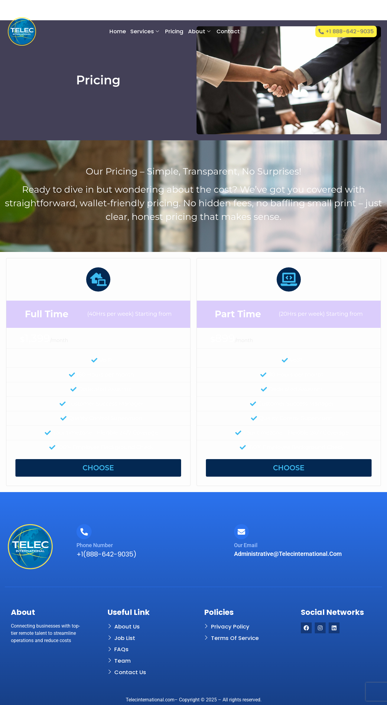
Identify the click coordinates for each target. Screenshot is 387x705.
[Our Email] (241, 531)
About (199, 31)
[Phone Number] (84, 531)
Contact (228, 31)
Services (144, 31)
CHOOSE (98, 468)
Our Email (246, 545)
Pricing (174, 31)
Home (117, 31)
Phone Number (94, 545)
